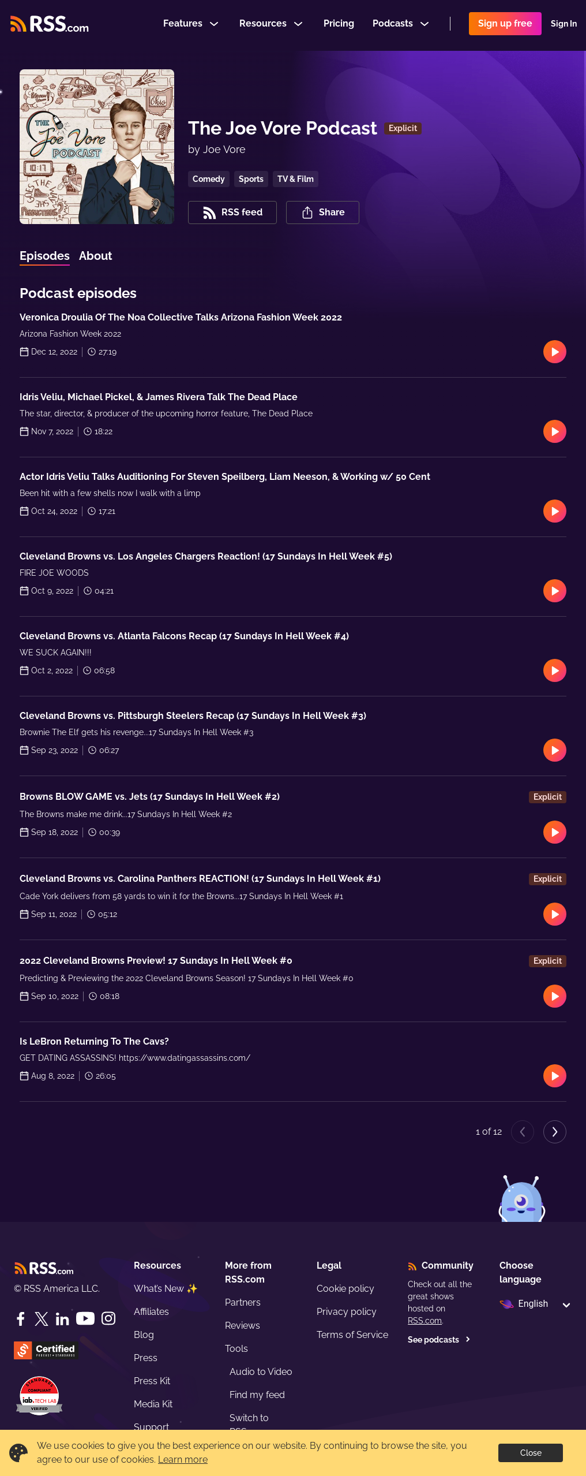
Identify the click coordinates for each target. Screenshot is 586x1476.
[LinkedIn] (62, 1319)
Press (145, 1357)
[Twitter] (41, 1319)
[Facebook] (21, 1319)
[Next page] (554, 1131)
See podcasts (439, 1339)
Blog (144, 1334)
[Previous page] (522, 1131)
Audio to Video (261, 1371)
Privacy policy (347, 1311)
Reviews (242, 1325)
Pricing (339, 25)
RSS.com (425, 1320)
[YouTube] (85, 1319)
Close (531, 1453)
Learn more (183, 1459)
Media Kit (153, 1404)
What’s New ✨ (166, 1288)
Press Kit (152, 1381)
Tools (236, 1348)
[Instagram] (108, 1319)
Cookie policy (345, 1288)
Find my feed (257, 1394)
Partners (243, 1302)
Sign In (564, 25)
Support (151, 1427)
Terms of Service (352, 1334)
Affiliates (151, 1311)
